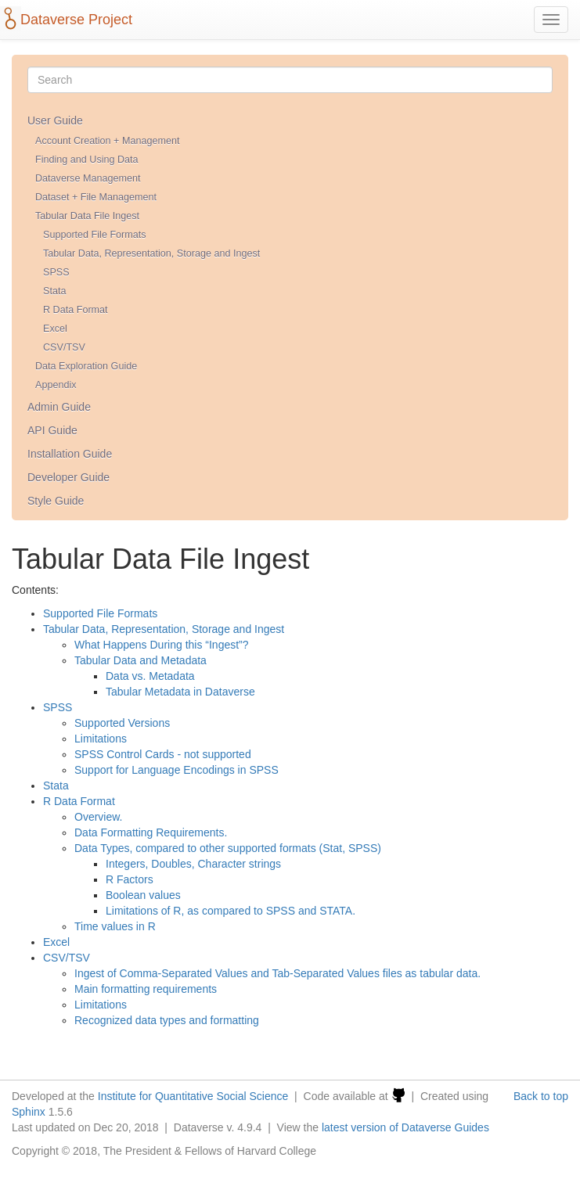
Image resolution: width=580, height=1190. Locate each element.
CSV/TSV (64, 347)
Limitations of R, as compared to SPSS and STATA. (230, 910)
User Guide (55, 120)
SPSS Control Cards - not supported (162, 754)
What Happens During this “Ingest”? (161, 644)
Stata (54, 291)
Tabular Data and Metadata (140, 660)
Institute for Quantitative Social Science (193, 1096)
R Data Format (75, 309)
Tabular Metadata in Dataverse (180, 691)
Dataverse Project (76, 19)
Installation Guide (69, 454)
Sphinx (28, 1112)
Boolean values (143, 895)
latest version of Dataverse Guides (405, 1127)
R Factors (129, 879)
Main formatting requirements (145, 989)
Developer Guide (68, 477)
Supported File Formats (94, 234)
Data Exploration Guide (86, 366)
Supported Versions (122, 723)
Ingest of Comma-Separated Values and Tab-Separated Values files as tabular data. (277, 973)
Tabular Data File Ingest (87, 215)
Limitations (100, 738)
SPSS (56, 272)
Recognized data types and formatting (166, 1020)
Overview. (98, 817)
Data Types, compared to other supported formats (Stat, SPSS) (227, 848)
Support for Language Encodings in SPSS (176, 770)
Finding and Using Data (87, 159)
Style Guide (55, 500)
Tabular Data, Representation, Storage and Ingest (151, 253)
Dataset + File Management (96, 197)
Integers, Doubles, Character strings (193, 863)
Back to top (540, 1096)
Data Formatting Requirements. (150, 832)
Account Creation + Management (107, 140)
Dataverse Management (87, 178)
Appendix (56, 384)
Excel (55, 328)
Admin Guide (59, 407)
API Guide (52, 430)
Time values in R (115, 926)
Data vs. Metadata (150, 676)
